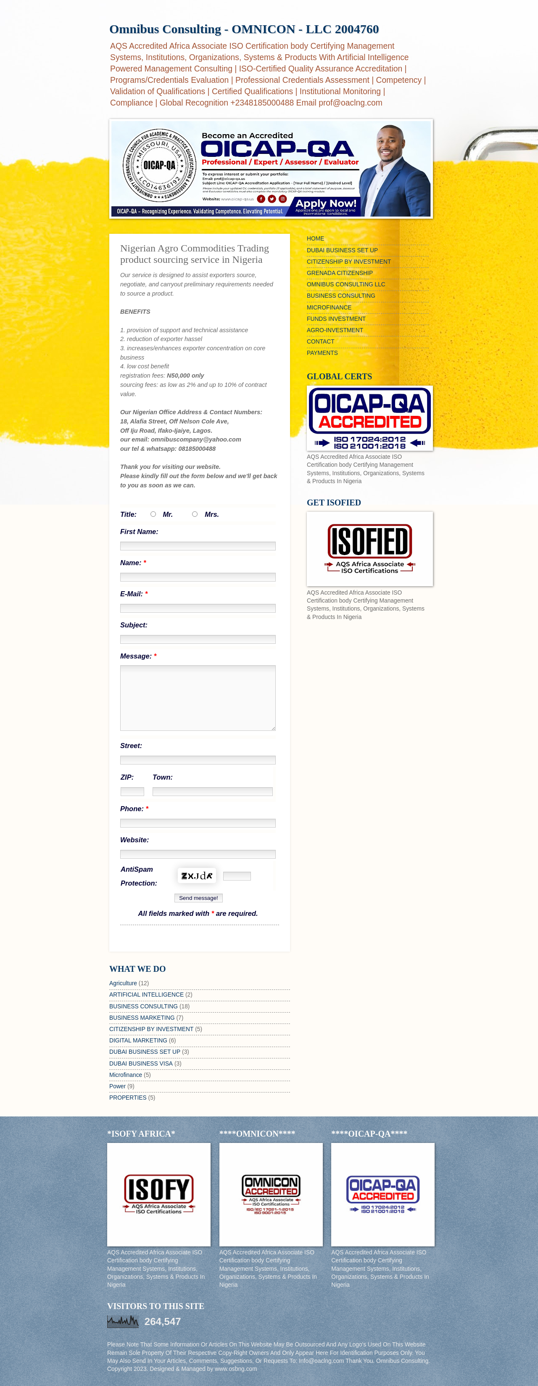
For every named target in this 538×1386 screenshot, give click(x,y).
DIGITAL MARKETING (138, 1040)
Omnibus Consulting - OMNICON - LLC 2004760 (244, 29)
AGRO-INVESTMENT (335, 330)
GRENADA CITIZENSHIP (340, 273)
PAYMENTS (322, 353)
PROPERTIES (128, 1098)
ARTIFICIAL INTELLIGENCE (146, 995)
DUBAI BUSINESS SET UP (144, 1052)
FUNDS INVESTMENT (336, 319)
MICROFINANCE (329, 307)
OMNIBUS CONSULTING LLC (346, 284)
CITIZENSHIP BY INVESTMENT (151, 1029)
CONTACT (321, 342)
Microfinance (125, 1075)
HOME (315, 238)
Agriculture (123, 983)
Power (117, 1086)
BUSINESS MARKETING (142, 1018)
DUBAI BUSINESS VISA (141, 1064)
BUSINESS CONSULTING (143, 1006)
